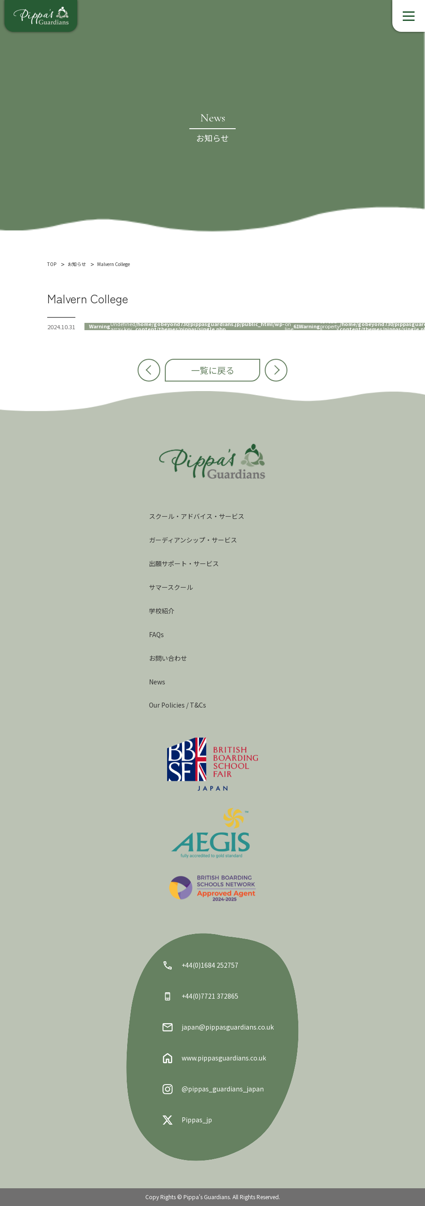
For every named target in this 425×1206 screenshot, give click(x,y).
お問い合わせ (168, 658)
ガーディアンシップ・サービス (193, 539)
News (157, 681)
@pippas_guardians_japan (213, 1089)
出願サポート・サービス (184, 563)
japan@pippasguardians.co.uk (218, 1027)
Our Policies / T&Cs (177, 704)
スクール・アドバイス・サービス (196, 516)
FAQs (156, 634)
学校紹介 (161, 610)
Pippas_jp (187, 1120)
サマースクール (171, 587)
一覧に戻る (212, 370)
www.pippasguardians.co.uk (214, 1058)
